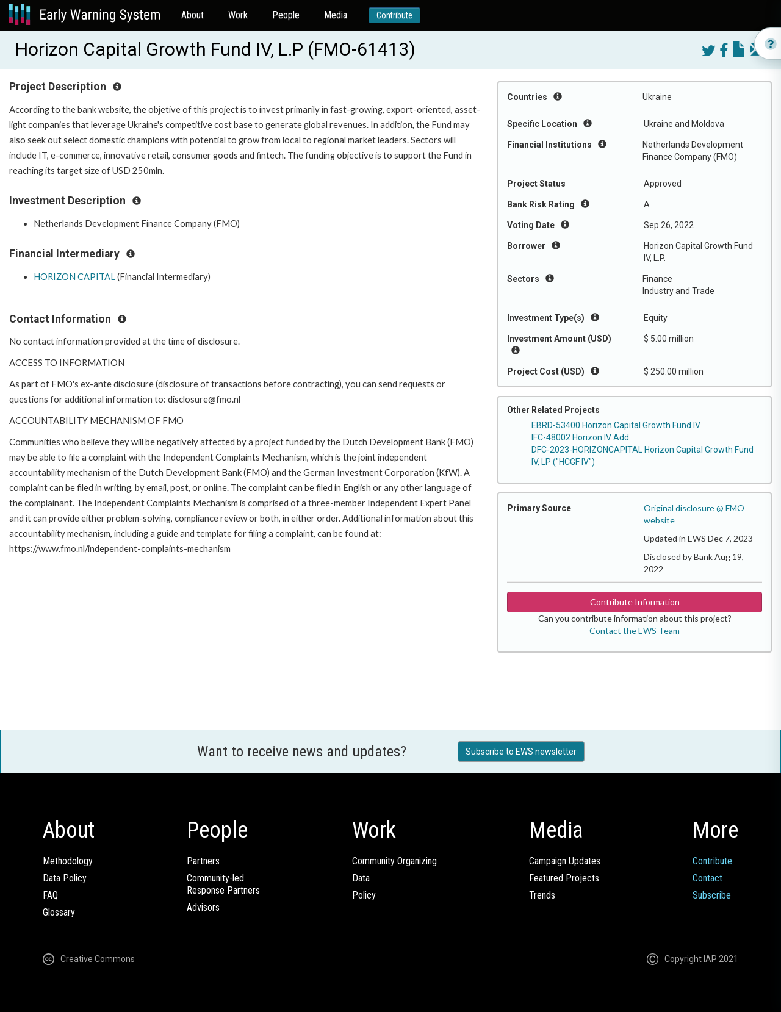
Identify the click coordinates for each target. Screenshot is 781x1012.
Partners (203, 861)
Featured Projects (564, 878)
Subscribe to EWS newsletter (521, 751)
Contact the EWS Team (634, 630)
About (192, 15)
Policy (364, 895)
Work (238, 15)
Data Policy (65, 878)
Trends (542, 895)
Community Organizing (394, 861)
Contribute (394, 15)
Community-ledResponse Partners (223, 884)
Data (361, 878)
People (286, 15)
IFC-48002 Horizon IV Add (580, 437)
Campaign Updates (564, 861)
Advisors (203, 907)
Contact (707, 878)
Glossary (59, 912)
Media (335, 15)
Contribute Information (635, 602)
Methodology (68, 861)
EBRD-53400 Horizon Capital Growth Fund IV (615, 425)
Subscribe (712, 895)
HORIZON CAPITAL (74, 276)
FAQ (50, 895)
